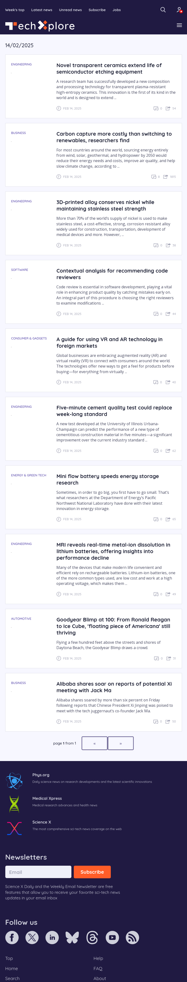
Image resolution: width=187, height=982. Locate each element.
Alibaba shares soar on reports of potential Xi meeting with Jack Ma (114, 686)
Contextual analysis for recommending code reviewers (112, 273)
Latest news (41, 10)
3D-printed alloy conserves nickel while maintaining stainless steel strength (105, 205)
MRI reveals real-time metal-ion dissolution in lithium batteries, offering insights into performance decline (113, 551)
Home (11, 968)
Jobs (116, 10)
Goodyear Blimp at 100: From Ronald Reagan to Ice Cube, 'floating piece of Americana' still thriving (113, 626)
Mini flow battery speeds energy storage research (107, 479)
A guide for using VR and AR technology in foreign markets (109, 342)
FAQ (98, 968)
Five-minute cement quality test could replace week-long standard (114, 410)
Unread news (70, 10)
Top (9, 958)
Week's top (15, 10)
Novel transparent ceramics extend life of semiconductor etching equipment (109, 68)
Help (98, 958)
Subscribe (97, 10)
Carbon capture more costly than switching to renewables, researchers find (114, 136)
